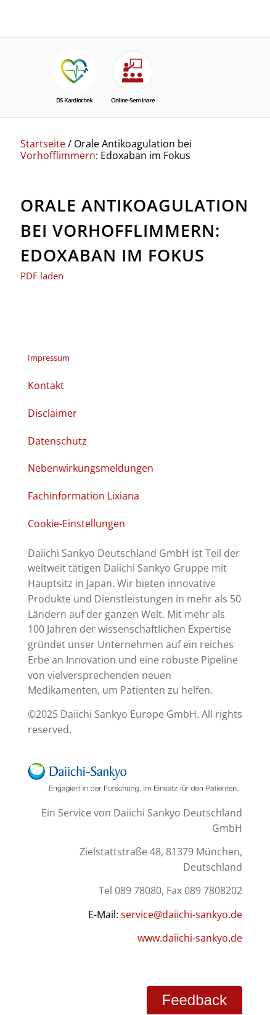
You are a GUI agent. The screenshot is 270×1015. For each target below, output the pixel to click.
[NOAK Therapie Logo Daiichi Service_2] (64, 8)
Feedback (194, 1000)
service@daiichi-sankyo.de (181, 914)
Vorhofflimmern (58, 155)
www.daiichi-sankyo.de (189, 938)
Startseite (42, 143)
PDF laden (41, 275)
